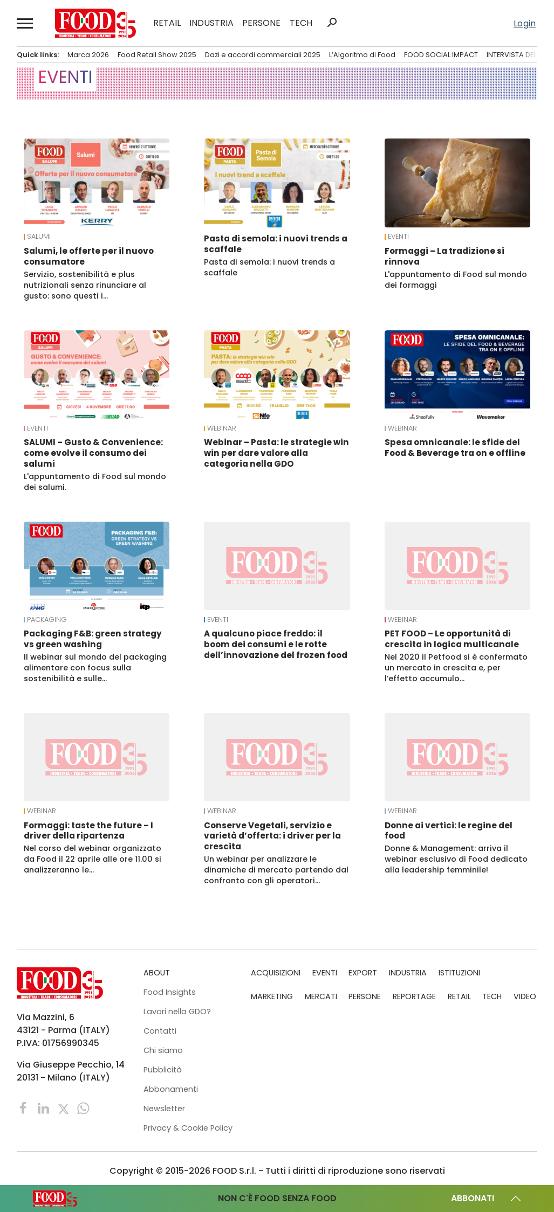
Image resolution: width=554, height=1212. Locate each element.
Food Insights (169, 992)
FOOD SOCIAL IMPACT (441, 54)
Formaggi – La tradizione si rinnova (444, 256)
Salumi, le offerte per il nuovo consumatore (89, 256)
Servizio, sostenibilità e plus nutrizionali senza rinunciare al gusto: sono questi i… (85, 285)
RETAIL (167, 23)
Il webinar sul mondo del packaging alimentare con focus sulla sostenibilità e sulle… (95, 668)
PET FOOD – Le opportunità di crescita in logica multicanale (452, 639)
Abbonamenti (170, 1089)
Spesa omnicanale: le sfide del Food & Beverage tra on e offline (455, 448)
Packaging (47, 619)
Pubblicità (162, 1069)
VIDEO (525, 996)
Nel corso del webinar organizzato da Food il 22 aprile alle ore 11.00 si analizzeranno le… (92, 859)
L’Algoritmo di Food (362, 54)
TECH (301, 23)
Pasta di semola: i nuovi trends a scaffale (275, 244)
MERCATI (321, 996)
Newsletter (164, 1108)
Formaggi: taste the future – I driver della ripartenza (88, 831)
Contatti (159, 1031)
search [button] (331, 22)
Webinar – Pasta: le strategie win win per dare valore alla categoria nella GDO (276, 453)
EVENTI (398, 236)
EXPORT (362, 972)
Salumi (39, 236)
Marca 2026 (88, 54)
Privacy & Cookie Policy (187, 1128)
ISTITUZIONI (459, 972)
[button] (25, 23)
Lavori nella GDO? (177, 1011)
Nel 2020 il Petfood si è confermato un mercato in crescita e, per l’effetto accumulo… (456, 668)
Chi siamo (163, 1050)
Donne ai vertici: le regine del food (448, 831)
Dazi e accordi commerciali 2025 (262, 54)
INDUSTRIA (211, 23)
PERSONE (261, 23)
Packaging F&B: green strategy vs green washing (93, 639)
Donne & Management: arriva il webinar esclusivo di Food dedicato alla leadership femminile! (456, 859)
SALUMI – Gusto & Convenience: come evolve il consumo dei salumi (93, 453)
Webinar (221, 428)
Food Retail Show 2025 (157, 54)
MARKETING (272, 996)
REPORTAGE (414, 996)
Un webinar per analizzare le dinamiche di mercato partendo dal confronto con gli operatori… (276, 870)
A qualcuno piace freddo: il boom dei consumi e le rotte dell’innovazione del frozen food (275, 644)
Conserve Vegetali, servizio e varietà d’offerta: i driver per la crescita (272, 836)
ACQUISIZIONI (275, 972)
